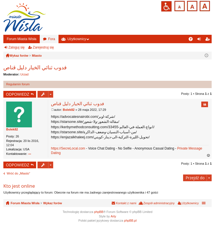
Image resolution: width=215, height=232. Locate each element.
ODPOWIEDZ (17, 94)
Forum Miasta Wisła (21, 39)
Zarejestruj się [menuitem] (208, 40)
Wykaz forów (52, 203)
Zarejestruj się (43, 47)
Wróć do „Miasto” (18, 173)
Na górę (208, 155)
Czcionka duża (204, 5)
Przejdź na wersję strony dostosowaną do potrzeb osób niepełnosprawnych (166, 6)
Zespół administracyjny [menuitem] (159, 203)
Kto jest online (19, 186)
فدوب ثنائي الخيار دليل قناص (35, 67)
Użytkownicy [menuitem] (190, 203)
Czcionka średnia (191, 5)
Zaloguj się (16, 47)
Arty (113, 216)
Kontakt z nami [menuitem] (126, 203)
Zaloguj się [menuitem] (200, 40)
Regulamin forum (18, 84)
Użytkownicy (76, 39)
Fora (51, 39)
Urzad (24, 74)
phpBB (98, 211)
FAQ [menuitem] (192, 40)
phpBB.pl (130, 220)
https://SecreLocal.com (68, 148)
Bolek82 (12, 129)
